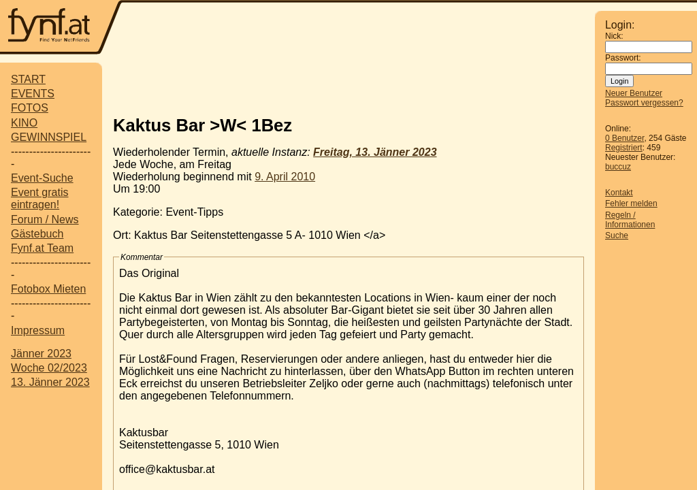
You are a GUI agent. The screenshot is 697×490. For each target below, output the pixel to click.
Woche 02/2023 (49, 368)
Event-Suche (42, 178)
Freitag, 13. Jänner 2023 (374, 152)
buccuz (618, 167)
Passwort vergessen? (644, 103)
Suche (616, 235)
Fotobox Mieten (48, 289)
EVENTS (32, 93)
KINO (24, 123)
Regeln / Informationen (630, 219)
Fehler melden (631, 203)
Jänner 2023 (41, 353)
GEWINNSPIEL (48, 137)
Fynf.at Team (42, 248)
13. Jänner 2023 (50, 382)
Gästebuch (37, 234)
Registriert (624, 147)
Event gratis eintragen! (39, 198)
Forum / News (45, 219)
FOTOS (29, 108)
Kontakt (619, 192)
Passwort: (623, 58)
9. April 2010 (285, 176)
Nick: (614, 36)
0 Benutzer (624, 138)
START (28, 79)
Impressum (38, 330)
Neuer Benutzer (633, 93)
